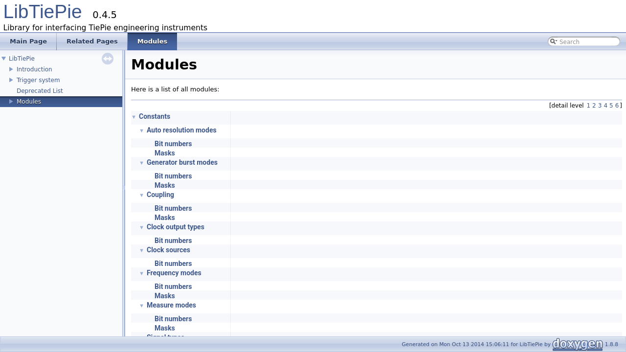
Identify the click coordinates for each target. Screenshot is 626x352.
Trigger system (38, 80)
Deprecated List (40, 91)
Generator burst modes (182, 162)
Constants (154, 116)
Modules (29, 101)
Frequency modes (174, 273)
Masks (165, 153)
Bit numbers (173, 144)
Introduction (34, 69)
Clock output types (175, 227)
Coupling (160, 194)
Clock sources (168, 250)
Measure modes (171, 305)
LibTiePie (42, 11)
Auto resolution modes (182, 130)
